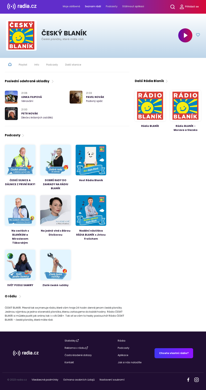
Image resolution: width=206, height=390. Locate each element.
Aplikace (123, 355)
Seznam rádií (93, 6)
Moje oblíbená (71, 6)
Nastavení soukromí (112, 379)
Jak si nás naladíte (129, 362)
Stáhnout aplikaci (133, 6)
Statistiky (72, 340)
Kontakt (69, 362)
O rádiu (13, 296)
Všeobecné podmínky (45, 379)
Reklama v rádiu (76, 348)
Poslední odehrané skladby (30, 81)
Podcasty (111, 6)
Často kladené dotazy (78, 355)
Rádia (121, 340)
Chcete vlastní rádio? (174, 353)
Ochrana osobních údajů (79, 379)
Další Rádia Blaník (152, 81)
